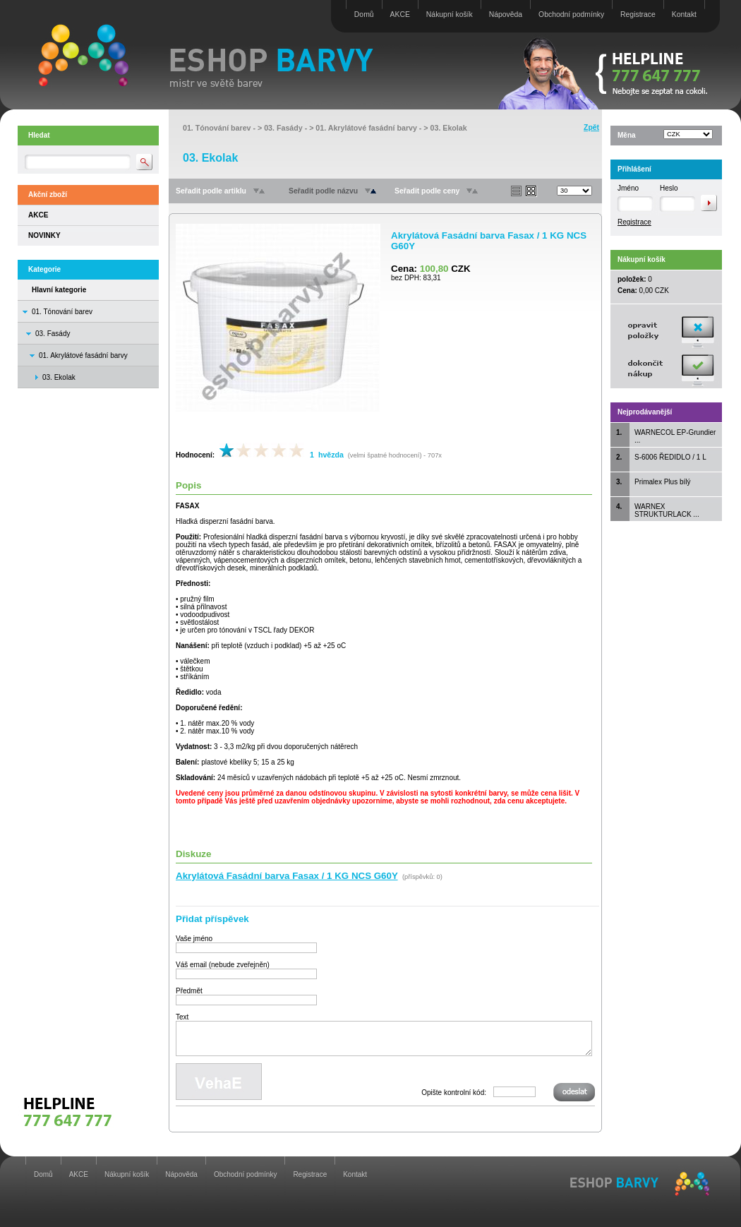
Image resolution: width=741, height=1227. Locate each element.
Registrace (638, 14)
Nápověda (505, 14)
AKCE (400, 14)
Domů (364, 14)
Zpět (591, 127)
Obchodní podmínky (571, 14)
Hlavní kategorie (59, 290)
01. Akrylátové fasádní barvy (83, 355)
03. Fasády (52, 333)
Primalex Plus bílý (662, 482)
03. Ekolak (448, 128)
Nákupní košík (449, 14)
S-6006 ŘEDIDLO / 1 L (670, 457)
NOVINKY (44, 235)
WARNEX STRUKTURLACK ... (666, 510)
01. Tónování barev (62, 312)
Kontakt (684, 14)
